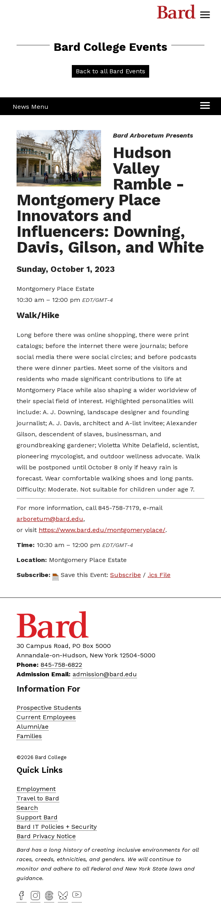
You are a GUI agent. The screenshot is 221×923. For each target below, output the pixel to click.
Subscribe (125, 575)
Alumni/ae (33, 726)
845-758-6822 (61, 664)
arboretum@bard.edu (50, 519)
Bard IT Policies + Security (57, 826)
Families (29, 736)
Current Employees (46, 717)
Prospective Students (49, 707)
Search (27, 807)
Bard (176, 14)
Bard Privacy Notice (46, 836)
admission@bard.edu (105, 674)
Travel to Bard (38, 798)
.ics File (159, 575)
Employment (36, 789)
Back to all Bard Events (110, 71)
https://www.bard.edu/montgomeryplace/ (102, 530)
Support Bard (37, 817)
